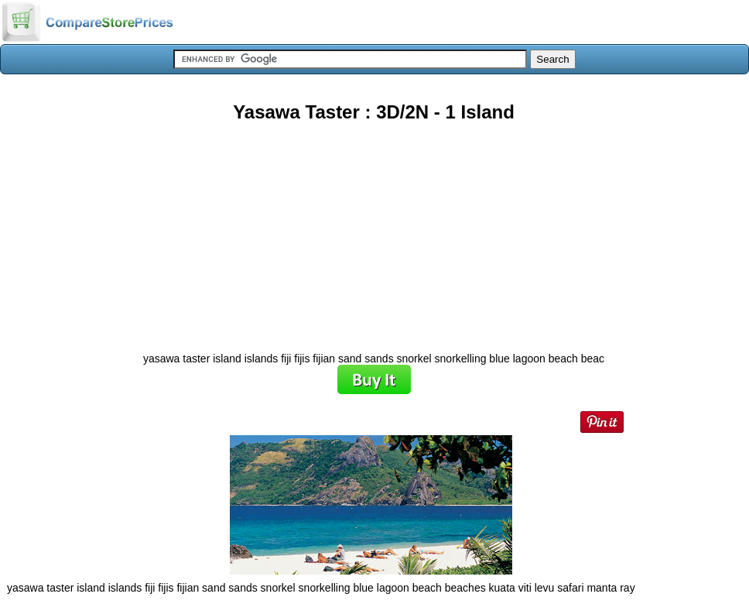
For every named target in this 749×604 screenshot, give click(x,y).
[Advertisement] (373, 231)
